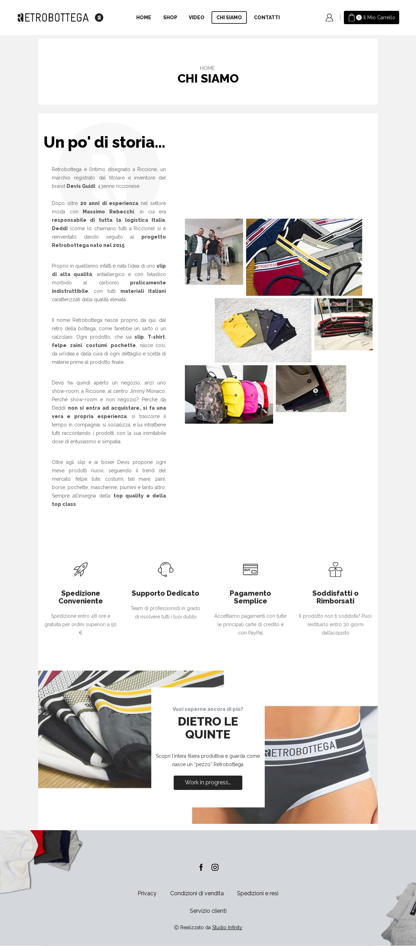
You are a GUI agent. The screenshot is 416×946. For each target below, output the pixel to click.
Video (196, 17)
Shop (170, 17)
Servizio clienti (208, 911)
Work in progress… (208, 851)
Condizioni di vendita (197, 893)
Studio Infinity (227, 927)
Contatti (267, 17)
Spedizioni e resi (257, 893)
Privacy (147, 893)
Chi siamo (229, 17)
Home (143, 17)
